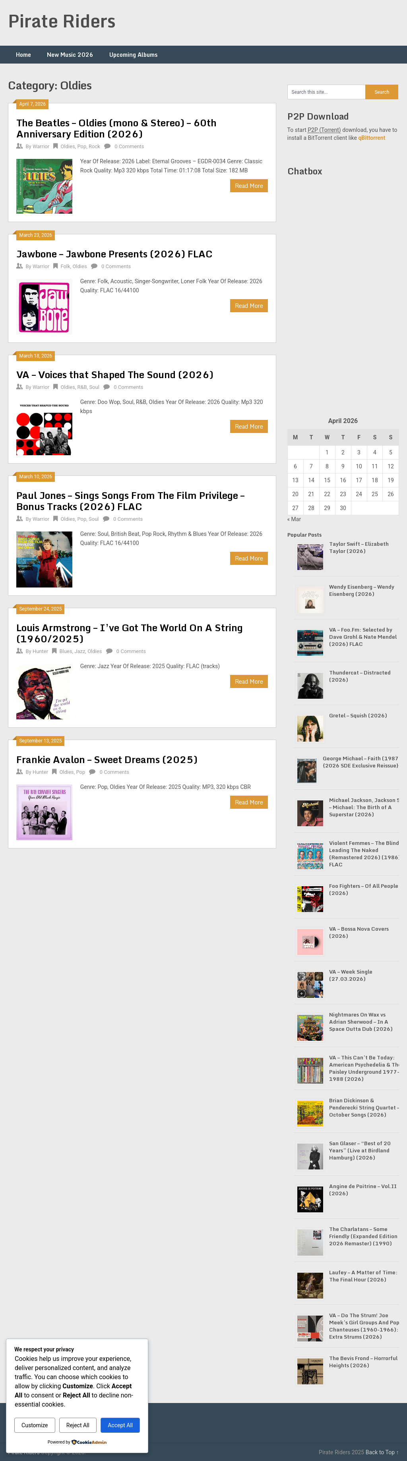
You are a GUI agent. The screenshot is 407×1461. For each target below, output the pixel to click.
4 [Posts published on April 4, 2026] (374, 452)
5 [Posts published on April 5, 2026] (390, 452)
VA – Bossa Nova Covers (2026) (359, 932)
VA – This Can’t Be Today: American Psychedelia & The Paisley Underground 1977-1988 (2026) (365, 1068)
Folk (65, 266)
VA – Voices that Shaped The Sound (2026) (114, 374)
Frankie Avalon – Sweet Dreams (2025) (107, 759)
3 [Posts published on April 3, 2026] (358, 452)
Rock (94, 146)
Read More (249, 185)
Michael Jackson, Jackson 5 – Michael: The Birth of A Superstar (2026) (364, 807)
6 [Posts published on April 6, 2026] (295, 466)
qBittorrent (371, 138)
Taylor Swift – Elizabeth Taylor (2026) (359, 547)
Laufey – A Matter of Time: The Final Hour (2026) (363, 1276)
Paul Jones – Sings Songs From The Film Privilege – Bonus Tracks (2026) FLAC (130, 500)
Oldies (67, 146)
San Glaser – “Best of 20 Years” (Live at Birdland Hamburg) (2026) (360, 1150)
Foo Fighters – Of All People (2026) (363, 889)
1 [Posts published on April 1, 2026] (327, 452)
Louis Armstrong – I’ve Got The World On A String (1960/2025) (129, 633)
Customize (34, 1425)
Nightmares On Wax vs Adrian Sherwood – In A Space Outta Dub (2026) (361, 1021)
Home (23, 54)
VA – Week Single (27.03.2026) (350, 975)
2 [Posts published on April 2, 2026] (343, 452)
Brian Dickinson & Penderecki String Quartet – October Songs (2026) (364, 1107)
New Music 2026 (70, 54)
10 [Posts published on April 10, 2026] (359, 466)
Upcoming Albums (133, 54)
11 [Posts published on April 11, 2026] (375, 466)
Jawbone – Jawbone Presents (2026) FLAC (114, 253)
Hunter (40, 651)
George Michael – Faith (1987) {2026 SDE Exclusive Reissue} (362, 762)
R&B (82, 387)
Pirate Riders (62, 20)
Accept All (120, 1425)
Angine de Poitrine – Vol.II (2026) (363, 1190)
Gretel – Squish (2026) (358, 715)
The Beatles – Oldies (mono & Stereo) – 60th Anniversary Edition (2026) (116, 128)
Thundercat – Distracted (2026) (360, 676)
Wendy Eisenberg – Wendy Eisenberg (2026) (361, 590)
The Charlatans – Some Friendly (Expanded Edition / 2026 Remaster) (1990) (365, 1236)
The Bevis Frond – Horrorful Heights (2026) (363, 1362)
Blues (65, 651)
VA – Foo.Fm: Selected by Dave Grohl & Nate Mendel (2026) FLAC (363, 636)
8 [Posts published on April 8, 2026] (327, 466)
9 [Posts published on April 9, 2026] (343, 466)
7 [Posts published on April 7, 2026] (311, 466)
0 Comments (129, 146)
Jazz (79, 651)
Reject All (77, 1425)
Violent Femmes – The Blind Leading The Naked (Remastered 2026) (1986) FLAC (365, 854)
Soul (94, 387)
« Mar (294, 519)
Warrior (41, 146)
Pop (81, 146)
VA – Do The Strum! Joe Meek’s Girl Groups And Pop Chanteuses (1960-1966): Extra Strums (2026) (364, 1326)
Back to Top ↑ (382, 1452)
